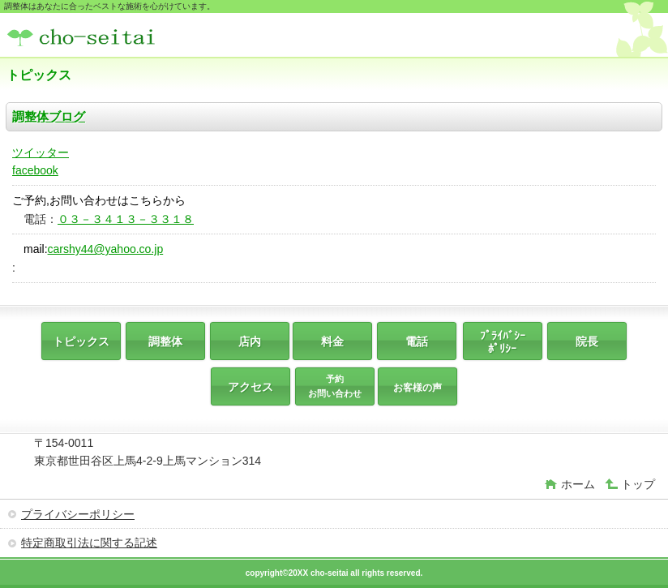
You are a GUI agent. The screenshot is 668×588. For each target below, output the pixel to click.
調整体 (128, 37)
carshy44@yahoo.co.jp (106, 248)
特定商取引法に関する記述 (89, 542)
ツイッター (40, 152)
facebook (35, 170)
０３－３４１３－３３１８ (126, 218)
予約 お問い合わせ (335, 386)
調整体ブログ (48, 116)
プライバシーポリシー (78, 514)
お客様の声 (417, 387)
